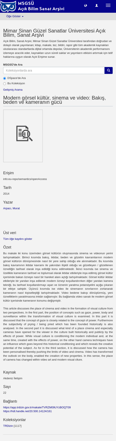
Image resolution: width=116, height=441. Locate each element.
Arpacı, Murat (11, 208)
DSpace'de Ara (14, 78)
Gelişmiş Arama (12, 89)
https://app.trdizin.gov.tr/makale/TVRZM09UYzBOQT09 (37, 407)
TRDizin (8, 425)
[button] (85, 5)
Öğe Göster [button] (15, 16)
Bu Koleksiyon (14, 83)
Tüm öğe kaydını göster (17, 238)
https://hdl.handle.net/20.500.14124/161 (27, 411)
